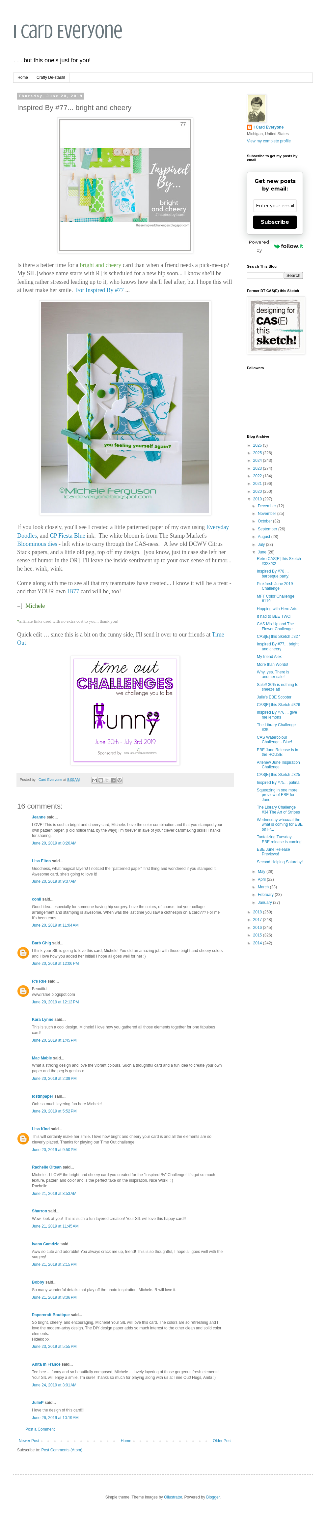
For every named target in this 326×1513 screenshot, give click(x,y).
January (265, 902)
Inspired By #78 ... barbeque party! (273, 573)
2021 (258, 483)
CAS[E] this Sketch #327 (278, 636)
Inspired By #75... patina (278, 782)
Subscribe (275, 222)
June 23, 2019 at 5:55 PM (54, 1346)
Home (22, 77)
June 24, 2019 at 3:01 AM (54, 1385)
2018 (258, 912)
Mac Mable (42, 1058)
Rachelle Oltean (47, 1167)
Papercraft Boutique (51, 1315)
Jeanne (38, 817)
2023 (258, 468)
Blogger (213, 1497)
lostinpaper (42, 1096)
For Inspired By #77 (100, 290)
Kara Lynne (42, 1019)
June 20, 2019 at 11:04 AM (55, 925)
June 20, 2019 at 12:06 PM (55, 963)
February (266, 894)
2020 (258, 491)
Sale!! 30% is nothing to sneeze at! (277, 687)
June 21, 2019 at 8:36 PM (54, 1297)
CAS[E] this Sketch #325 (278, 774)
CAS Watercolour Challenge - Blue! (274, 739)
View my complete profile (269, 141)
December (267, 506)
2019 (258, 499)
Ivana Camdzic (45, 1244)
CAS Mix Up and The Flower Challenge (275, 626)
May (262, 871)
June (262, 552)
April (262, 879)
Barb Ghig (41, 943)
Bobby (38, 1282)
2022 (258, 476)
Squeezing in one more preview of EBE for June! (277, 795)
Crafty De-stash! (51, 77)
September (268, 529)
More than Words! (272, 664)
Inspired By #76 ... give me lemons (277, 714)
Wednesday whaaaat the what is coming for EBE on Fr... (280, 824)
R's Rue (39, 981)
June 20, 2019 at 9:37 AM (54, 881)
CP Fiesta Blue (67, 535)
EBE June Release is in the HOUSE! (277, 752)
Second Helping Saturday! (280, 862)
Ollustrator (173, 1497)
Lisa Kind (41, 1129)
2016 (258, 927)
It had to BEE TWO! (274, 616)
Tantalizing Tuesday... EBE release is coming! (280, 839)
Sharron (39, 1211)
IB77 (74, 591)
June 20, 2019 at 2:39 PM (54, 1078)
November (267, 513)
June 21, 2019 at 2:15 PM (54, 1264)
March (264, 887)
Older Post (222, 1441)
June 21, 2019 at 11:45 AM (55, 1226)
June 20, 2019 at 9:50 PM (54, 1149)
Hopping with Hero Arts (277, 609)
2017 (258, 919)
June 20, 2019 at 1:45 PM (54, 1040)
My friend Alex (269, 656)
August (264, 536)
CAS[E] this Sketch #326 (278, 704)
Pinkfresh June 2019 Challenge (275, 586)
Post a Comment (40, 1429)
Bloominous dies (37, 544)
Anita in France (46, 1364)
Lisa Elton (41, 861)
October (265, 521)
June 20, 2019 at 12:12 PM (55, 1002)
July (262, 544)
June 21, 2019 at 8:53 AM (54, 1193)
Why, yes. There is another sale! (273, 674)
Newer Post (29, 1441)
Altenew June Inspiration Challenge (278, 764)
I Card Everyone (67, 31)
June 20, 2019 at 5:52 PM (54, 1111)
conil (36, 899)
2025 (258, 453)
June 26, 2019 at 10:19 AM (55, 1417)
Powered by (276, 246)
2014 (258, 943)
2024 (258, 460)
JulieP (37, 1402)
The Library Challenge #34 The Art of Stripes (278, 809)
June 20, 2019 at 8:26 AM (54, 843)
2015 (258, 935)
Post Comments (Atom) (61, 1450)
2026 (258, 445)
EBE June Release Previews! (273, 851)
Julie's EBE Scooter (274, 697)
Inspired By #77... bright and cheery (278, 646)
